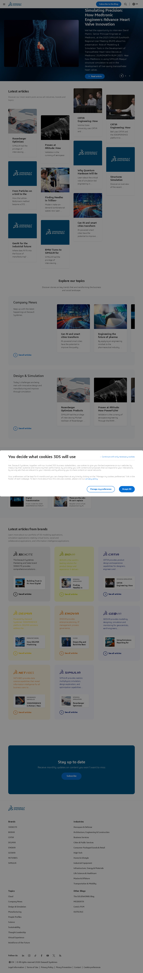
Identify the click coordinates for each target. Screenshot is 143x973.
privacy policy (92, 479)
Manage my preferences (100, 489)
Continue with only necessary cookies (118, 457)
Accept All (126, 489)
